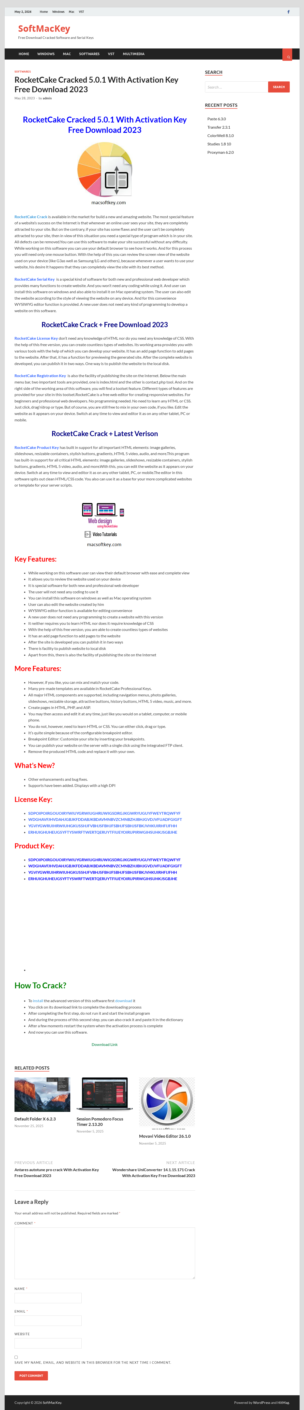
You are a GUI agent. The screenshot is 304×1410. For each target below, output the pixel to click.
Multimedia (134, 54)
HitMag (283, 1402)
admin (47, 98)
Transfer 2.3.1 (218, 127)
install (38, 1000)
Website (22, 1334)
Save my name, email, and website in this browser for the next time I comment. (92, 1362)
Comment (25, 1223)
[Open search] (287, 54)
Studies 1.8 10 (219, 143)
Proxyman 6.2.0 (220, 152)
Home (44, 12)
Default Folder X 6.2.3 (35, 1118)
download (123, 1000)
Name (21, 1289)
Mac (71, 12)
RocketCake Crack (30, 216)
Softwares (89, 54)
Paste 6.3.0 (216, 118)
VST (81, 12)
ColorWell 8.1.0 (220, 135)
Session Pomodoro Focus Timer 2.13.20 (100, 1121)
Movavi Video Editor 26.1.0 (165, 1136)
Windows (58, 12)
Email (21, 1311)
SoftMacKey (44, 28)
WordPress (261, 1402)
